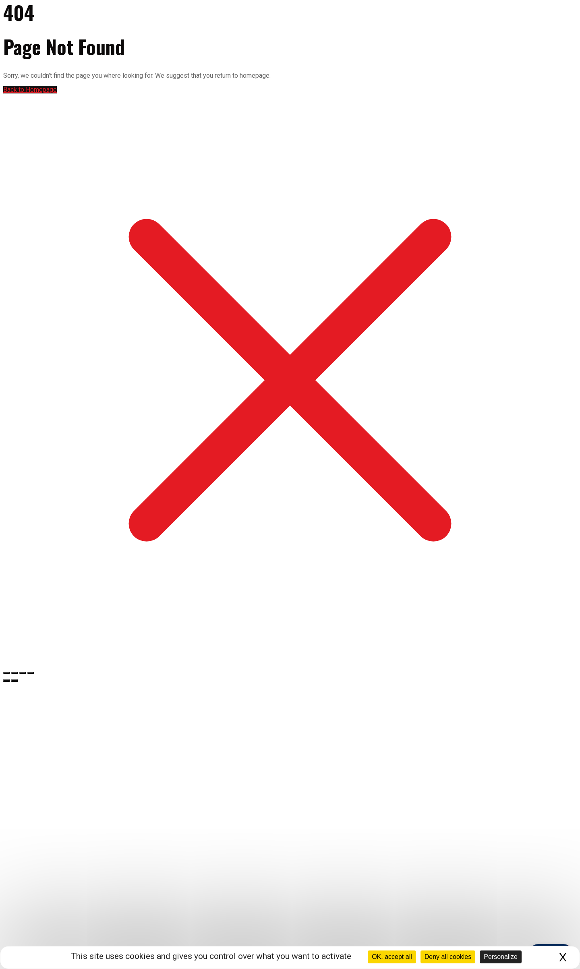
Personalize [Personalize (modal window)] (501, 956)
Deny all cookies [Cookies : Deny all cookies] (448, 956)
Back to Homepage (30, 89)
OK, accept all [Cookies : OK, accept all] (392, 956)
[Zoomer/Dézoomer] (6, 673)
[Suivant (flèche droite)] (14, 680)
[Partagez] (22, 673)
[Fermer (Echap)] (30, 673)
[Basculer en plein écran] (14, 673)
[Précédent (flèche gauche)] (6, 680)
